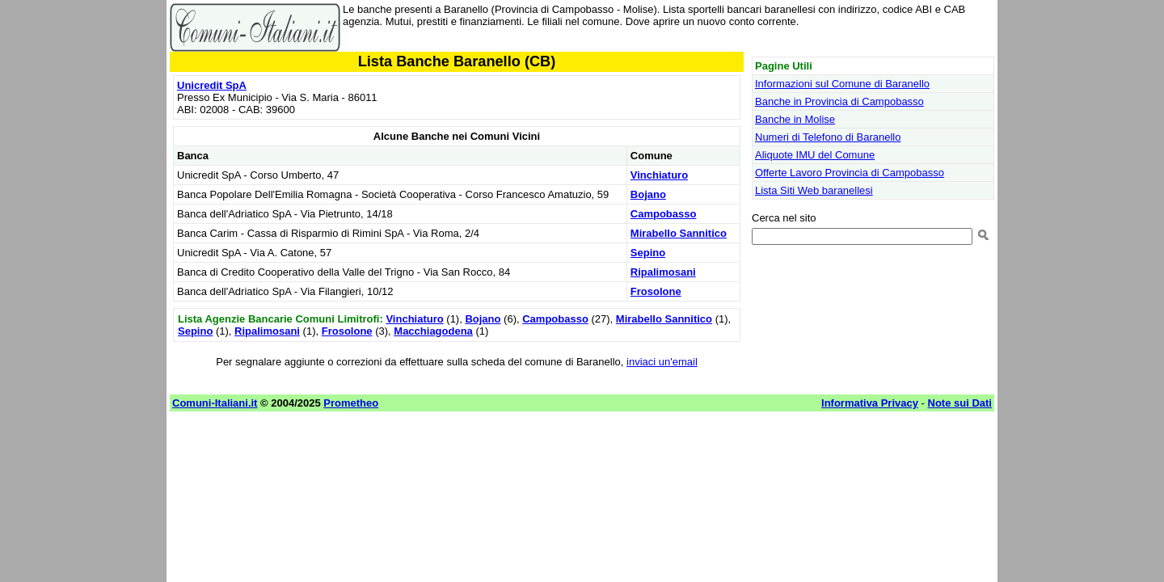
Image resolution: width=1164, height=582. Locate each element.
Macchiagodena (433, 331)
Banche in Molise (795, 119)
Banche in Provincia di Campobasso (839, 101)
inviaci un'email (662, 362)
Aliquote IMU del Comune (815, 155)
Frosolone (655, 291)
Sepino (647, 253)
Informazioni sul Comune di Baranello (842, 84)
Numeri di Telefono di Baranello (827, 137)
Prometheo (350, 403)
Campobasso (663, 214)
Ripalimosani (663, 272)
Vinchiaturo (659, 175)
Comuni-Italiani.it (214, 403)
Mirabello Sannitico (678, 233)
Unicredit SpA (212, 85)
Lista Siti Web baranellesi (814, 190)
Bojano (648, 194)
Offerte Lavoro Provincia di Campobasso (849, 173)
